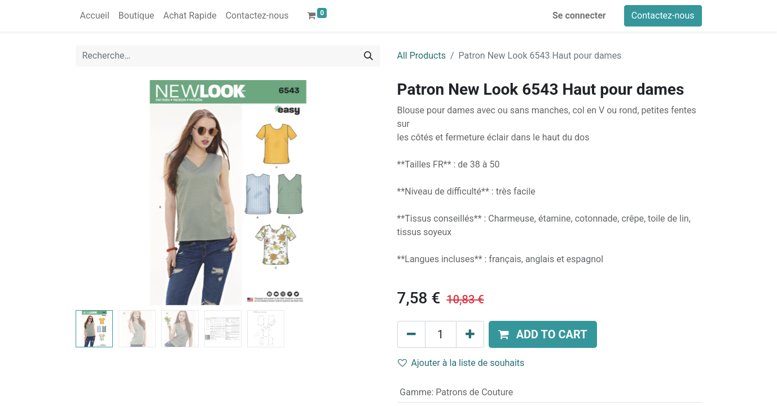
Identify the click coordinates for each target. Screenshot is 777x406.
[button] (543, 334)
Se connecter (579, 15)
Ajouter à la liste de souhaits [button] (461, 363)
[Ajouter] (470, 334)
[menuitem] (95, 16)
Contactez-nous (663, 15)
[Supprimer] (411, 334)
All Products (421, 55)
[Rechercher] (368, 56)
